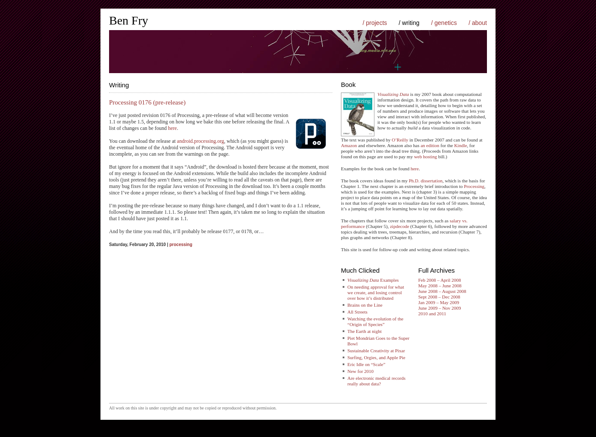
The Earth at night (364, 331)
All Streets (357, 311)
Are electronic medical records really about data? (376, 380)
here (172, 128)
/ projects (374, 22)
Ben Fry (128, 20)
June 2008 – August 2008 (442, 291)
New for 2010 (360, 371)
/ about (477, 22)
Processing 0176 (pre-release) (147, 102)
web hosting (425, 156)
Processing (474, 186)
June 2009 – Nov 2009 (439, 308)
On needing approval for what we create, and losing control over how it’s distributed (375, 292)
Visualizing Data (393, 94)
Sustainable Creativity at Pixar (376, 350)
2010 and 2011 (432, 313)
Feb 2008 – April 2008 (439, 280)
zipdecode (399, 226)
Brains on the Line (365, 305)
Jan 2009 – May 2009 (438, 302)
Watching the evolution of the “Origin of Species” (375, 321)
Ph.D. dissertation (426, 180)
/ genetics (444, 22)
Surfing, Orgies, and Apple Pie (376, 357)
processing (180, 244)
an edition (429, 145)
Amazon (349, 145)
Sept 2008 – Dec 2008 (439, 296)
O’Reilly (400, 139)
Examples (373, 280)
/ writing (409, 22)
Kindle (460, 145)
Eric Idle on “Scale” (366, 364)
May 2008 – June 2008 (440, 285)
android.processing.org (200, 141)
